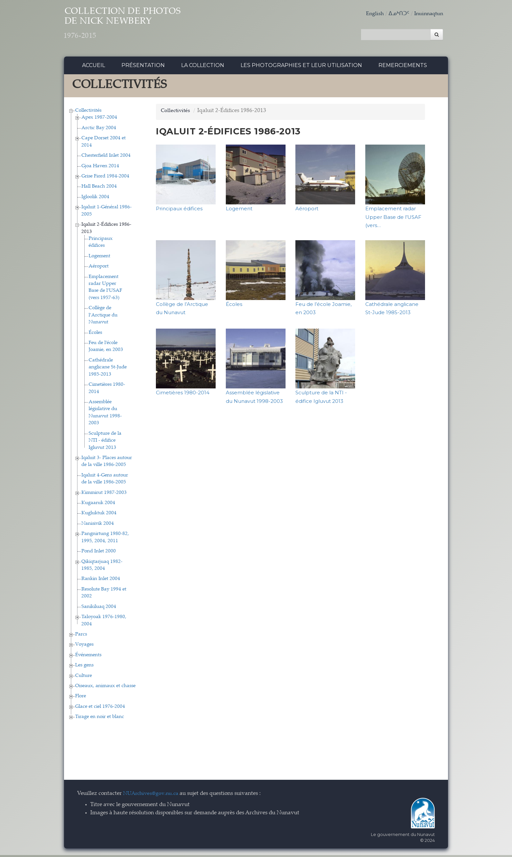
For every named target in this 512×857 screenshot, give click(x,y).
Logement (99, 257)
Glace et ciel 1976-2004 (100, 708)
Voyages (84, 646)
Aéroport (99, 268)
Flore (80, 698)
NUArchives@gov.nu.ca (152, 795)
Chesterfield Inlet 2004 (106, 157)
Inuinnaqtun (427, 14)
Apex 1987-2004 (99, 119)
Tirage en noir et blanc (99, 718)
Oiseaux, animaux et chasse (105, 687)
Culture (83, 677)
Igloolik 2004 (95, 198)
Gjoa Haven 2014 (100, 167)
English (371, 14)
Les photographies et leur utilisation (301, 67)
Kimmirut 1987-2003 (104, 494)
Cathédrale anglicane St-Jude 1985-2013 (108, 369)
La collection (202, 67)
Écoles (95, 334)
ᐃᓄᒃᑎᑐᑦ (396, 14)
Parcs (81, 636)
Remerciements (402, 67)
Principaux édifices (179, 210)
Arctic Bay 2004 (98, 129)
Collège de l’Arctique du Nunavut (103, 317)
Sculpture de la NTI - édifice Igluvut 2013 (105, 442)
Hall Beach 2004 (99, 188)
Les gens (84, 667)
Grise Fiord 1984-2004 (105, 177)
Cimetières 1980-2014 (182, 394)
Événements (88, 656)
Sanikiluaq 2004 (98, 608)
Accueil (93, 67)
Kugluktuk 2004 (99, 515)
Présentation (143, 67)
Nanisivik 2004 (97, 525)
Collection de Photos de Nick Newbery (137, 26)
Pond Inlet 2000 (98, 553)
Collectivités (88, 112)
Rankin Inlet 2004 (100, 580)
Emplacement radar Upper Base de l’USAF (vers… (393, 218)
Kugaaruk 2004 (98, 504)
